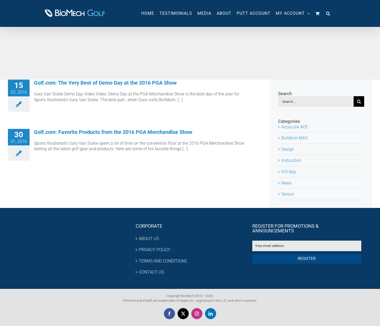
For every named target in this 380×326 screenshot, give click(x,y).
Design (287, 149)
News (286, 183)
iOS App (288, 171)
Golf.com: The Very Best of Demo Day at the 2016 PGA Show (105, 83)
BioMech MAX (294, 137)
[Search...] (316, 101)
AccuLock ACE (294, 126)
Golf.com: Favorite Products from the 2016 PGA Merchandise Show (113, 132)
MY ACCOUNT (293, 13)
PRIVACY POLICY (154, 249)
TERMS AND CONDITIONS (163, 261)
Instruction (291, 160)
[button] (328, 13)
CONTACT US (151, 272)
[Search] (359, 101)
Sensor (287, 194)
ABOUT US (149, 238)
